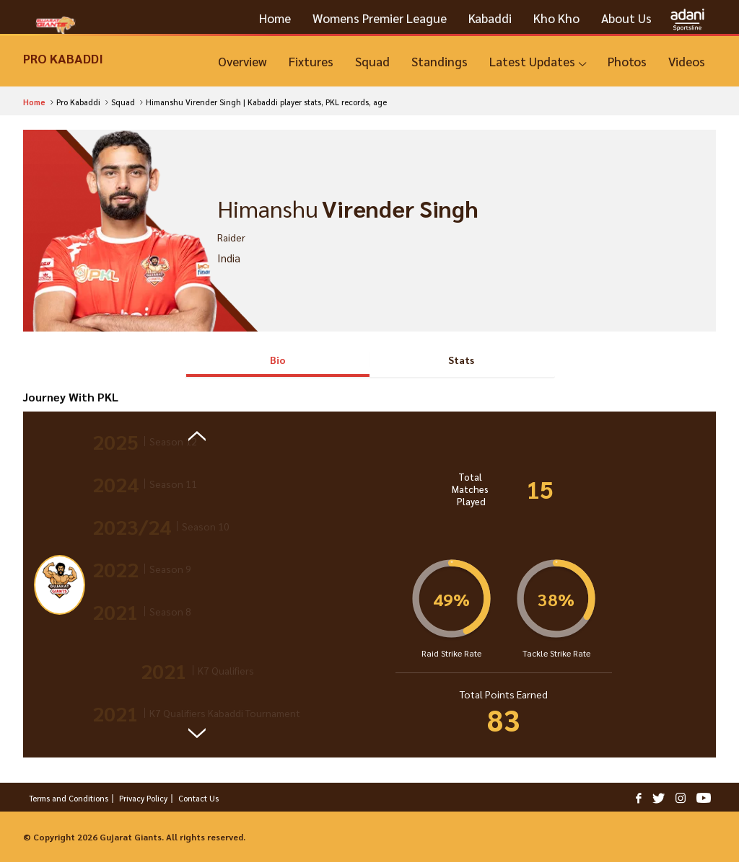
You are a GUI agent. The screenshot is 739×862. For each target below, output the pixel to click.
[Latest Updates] (537, 61)
